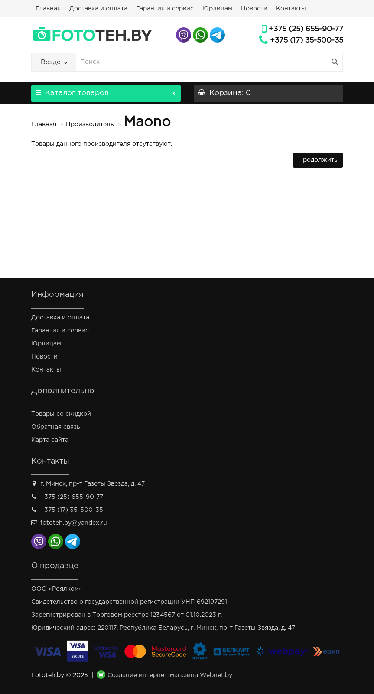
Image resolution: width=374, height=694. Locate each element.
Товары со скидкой (61, 414)
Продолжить (318, 160)
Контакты (291, 8)
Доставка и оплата (98, 8)
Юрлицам (217, 8)
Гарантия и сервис (165, 8)
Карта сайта (49, 440)
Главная (48, 8)
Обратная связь (55, 427)
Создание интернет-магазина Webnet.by (169, 675)
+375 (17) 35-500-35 (306, 40)
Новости (254, 8)
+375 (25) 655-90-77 (306, 29)
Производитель (90, 124)
